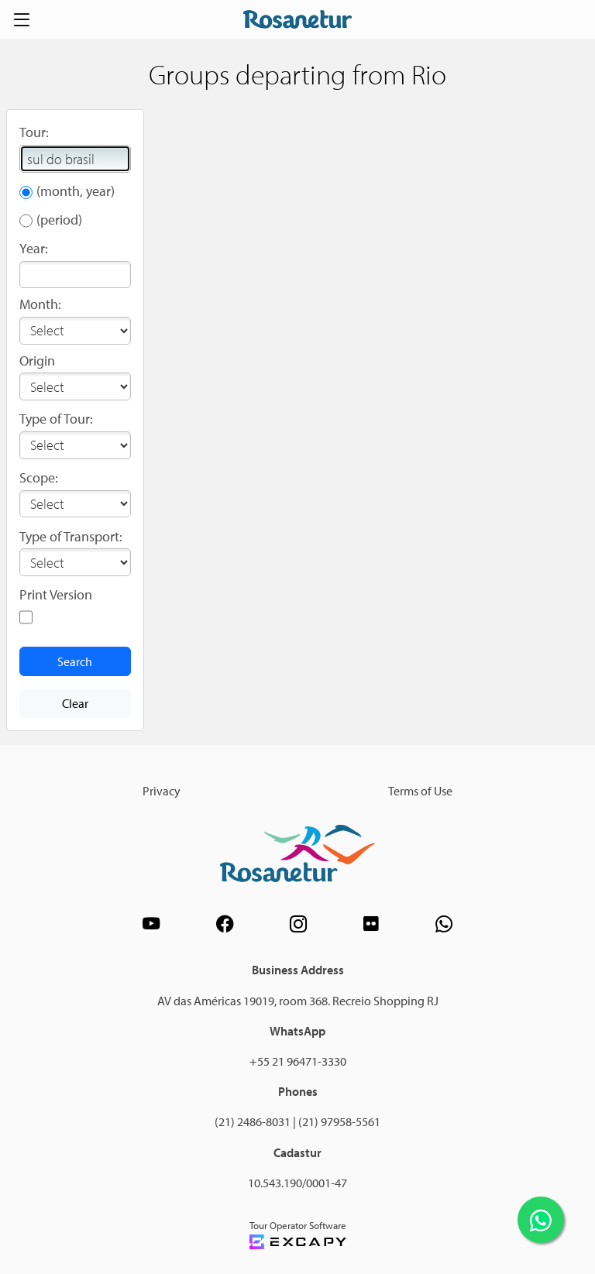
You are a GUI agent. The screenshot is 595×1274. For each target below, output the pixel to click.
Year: (33, 248)
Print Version (55, 594)
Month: (40, 304)
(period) (59, 219)
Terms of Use (420, 790)
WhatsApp (297, 1031)
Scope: (38, 477)
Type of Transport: (70, 536)
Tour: (34, 132)
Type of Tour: (56, 419)
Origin (37, 360)
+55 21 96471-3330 (297, 1061)
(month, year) (75, 191)
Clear (75, 703)
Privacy (162, 790)
